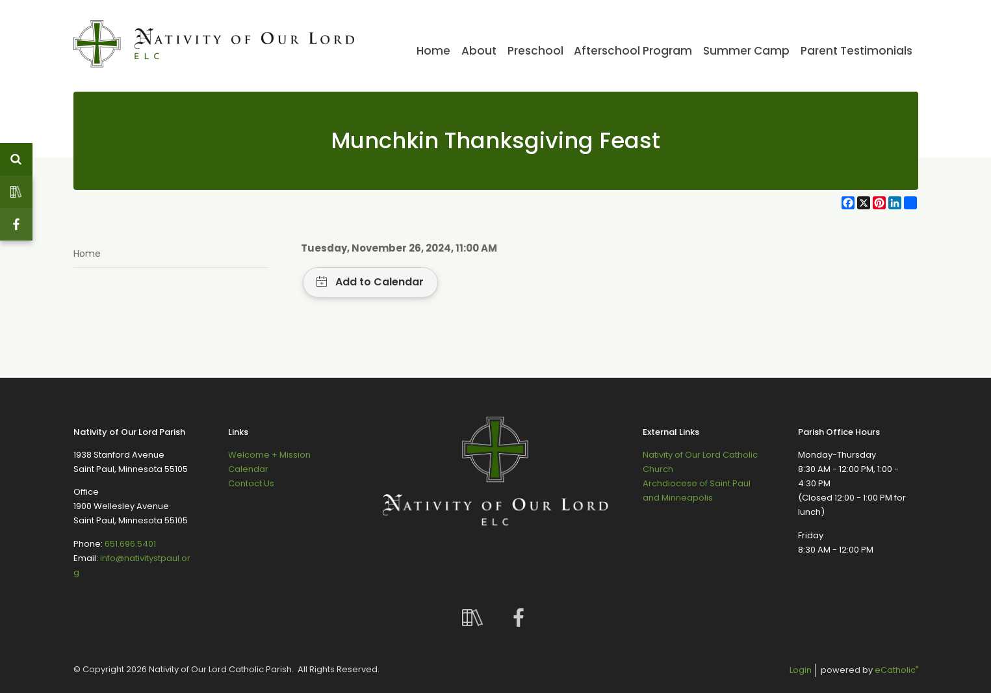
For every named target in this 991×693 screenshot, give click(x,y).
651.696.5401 (130, 544)
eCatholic (896, 670)
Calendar (248, 469)
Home (87, 253)
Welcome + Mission (269, 455)
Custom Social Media (16, 192)
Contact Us (251, 483)
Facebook (16, 224)
